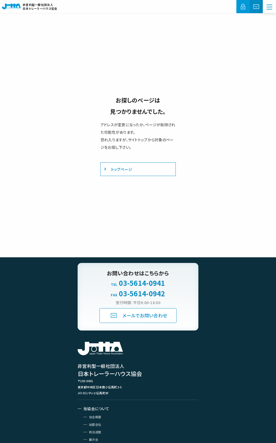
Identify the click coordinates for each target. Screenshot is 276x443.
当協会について (96, 408)
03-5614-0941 (142, 283)
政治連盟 (95, 432)
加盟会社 (95, 424)
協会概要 (95, 417)
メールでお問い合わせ (144, 315)
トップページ (121, 169)
